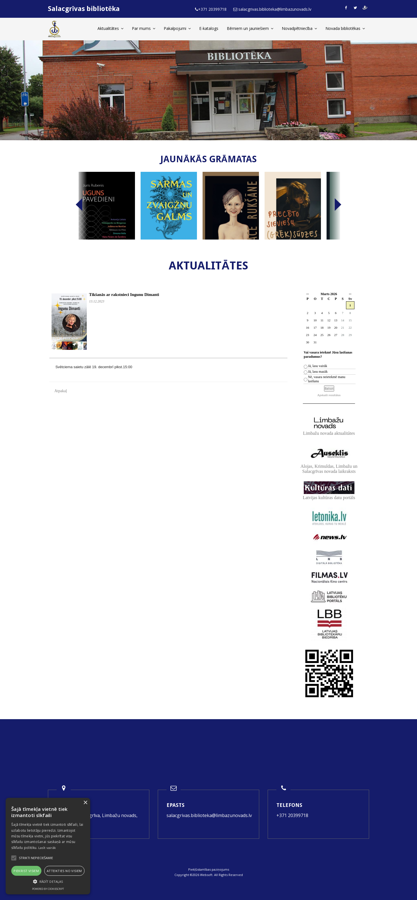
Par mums (143, 28)
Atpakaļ (60, 391)
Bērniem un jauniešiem (250, 28)
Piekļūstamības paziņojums (208, 869)
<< (307, 294)
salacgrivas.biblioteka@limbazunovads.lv (209, 815)
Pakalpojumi (177, 28)
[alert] (48, 846)
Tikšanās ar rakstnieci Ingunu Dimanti (124, 294)
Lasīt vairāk (47, 848)
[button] (48, 881)
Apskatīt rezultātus (329, 395)
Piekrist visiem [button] (26, 871)
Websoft (206, 875)
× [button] (85, 803)
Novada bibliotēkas (345, 28)
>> (350, 294)
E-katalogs (208, 28)
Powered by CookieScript (48, 889)
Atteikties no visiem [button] (64, 871)
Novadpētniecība (299, 28)
